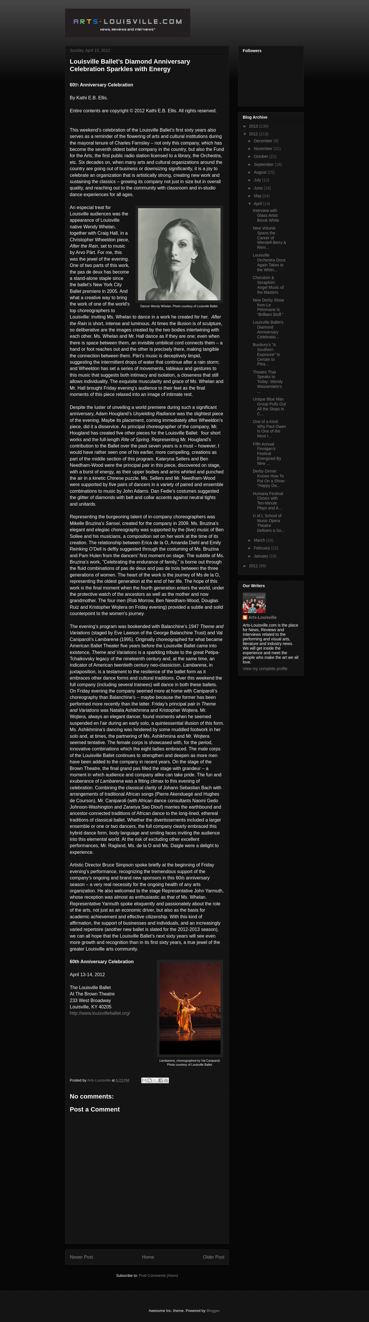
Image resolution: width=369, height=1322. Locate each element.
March (260, 540)
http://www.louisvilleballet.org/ (100, 1013)
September (264, 164)
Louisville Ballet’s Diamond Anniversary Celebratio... (268, 329)
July (258, 180)
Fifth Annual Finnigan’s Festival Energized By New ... (267, 454)
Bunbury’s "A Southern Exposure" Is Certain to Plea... (266, 354)
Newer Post (81, 1257)
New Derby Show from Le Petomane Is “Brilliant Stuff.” (268, 307)
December (263, 141)
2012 (254, 134)
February (262, 548)
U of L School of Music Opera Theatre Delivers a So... (269, 522)
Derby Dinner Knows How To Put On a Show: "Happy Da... (269, 478)
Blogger (212, 1310)
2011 (254, 566)
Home (148, 1257)
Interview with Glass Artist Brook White (266, 215)
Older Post (213, 1257)
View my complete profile (265, 668)
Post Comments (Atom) (158, 1275)
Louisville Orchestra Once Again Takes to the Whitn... (269, 262)
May (258, 196)
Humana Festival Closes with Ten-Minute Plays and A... (268, 500)
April (258, 203)
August (260, 172)
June (258, 188)
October (261, 156)
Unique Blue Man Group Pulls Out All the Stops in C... (269, 406)
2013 (254, 126)
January (261, 556)
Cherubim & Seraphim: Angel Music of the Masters (268, 284)
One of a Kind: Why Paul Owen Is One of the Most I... (269, 428)
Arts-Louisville (262, 617)
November (263, 148)
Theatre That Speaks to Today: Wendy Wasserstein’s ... (268, 382)
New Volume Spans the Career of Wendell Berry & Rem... (269, 238)
